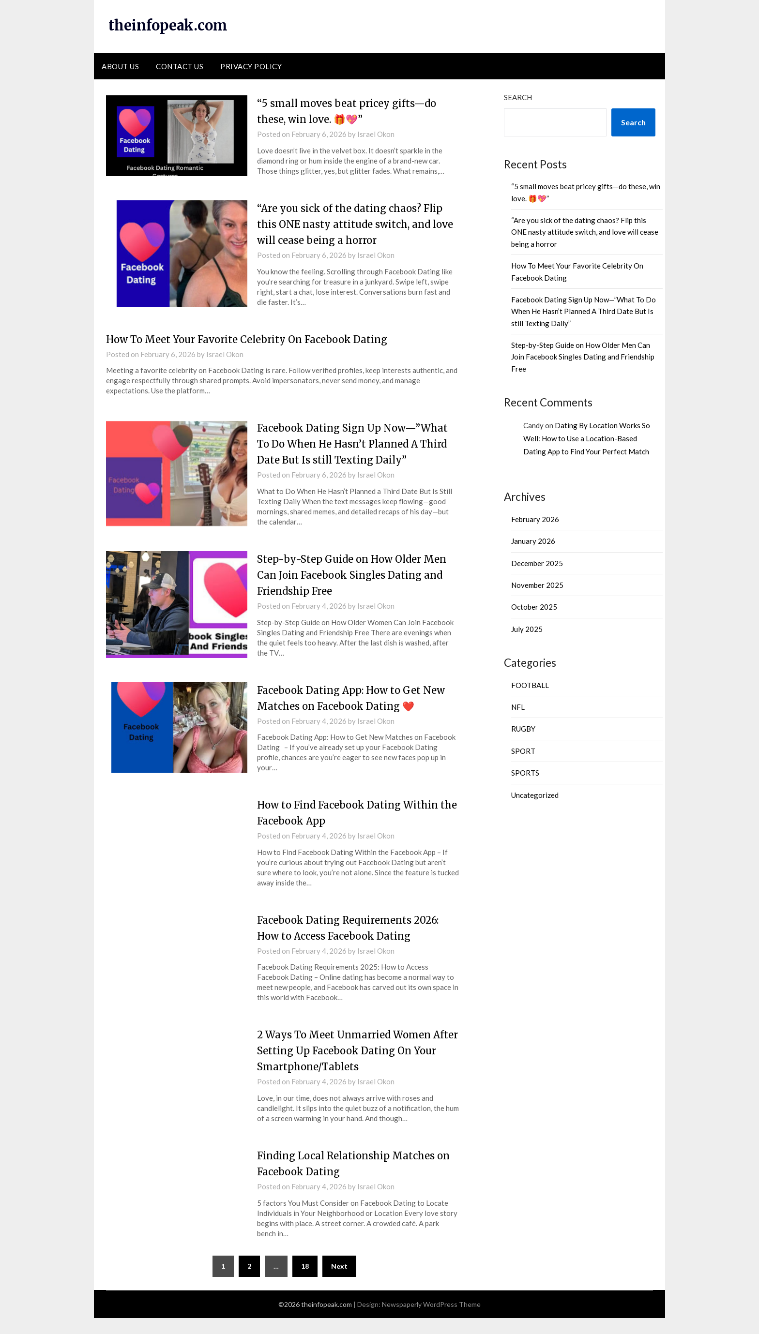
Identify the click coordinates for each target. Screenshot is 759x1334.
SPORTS (525, 772)
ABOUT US (120, 66)
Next (339, 1282)
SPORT (523, 751)
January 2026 (533, 541)
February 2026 (535, 519)
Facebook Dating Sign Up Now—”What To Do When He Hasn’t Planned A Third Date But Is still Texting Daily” (583, 311)
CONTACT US (179, 66)
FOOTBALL (530, 685)
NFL (518, 707)
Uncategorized (535, 795)
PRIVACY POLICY (251, 66)
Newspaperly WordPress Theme (431, 1320)
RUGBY (523, 728)
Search (518, 97)
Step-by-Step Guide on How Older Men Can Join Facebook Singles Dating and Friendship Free (346, 591)
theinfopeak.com (170, 25)
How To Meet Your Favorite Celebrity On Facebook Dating (259, 339)
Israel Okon (376, 134)
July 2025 (527, 629)
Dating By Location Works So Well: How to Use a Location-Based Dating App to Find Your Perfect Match (586, 438)
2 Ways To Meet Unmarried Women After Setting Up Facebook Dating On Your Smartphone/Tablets (356, 1066)
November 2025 (537, 585)
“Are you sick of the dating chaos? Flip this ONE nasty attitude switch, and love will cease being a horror (352, 224)
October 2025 (534, 606)
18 (305, 1282)
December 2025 (537, 563)
